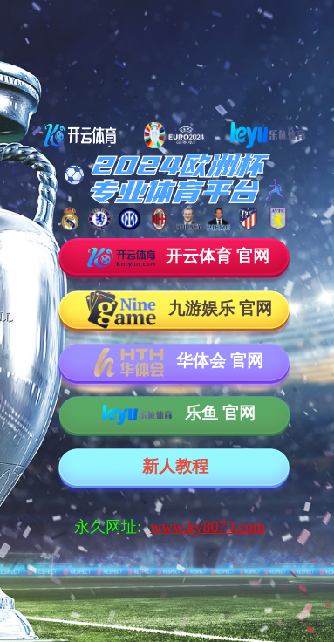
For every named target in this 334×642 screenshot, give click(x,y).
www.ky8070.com (207, 527)
